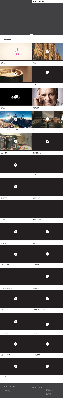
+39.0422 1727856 (7, 391)
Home (47, 387)
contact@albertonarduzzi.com (9, 392)
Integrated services (49, 390)
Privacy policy (49, 393)
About (47, 389)
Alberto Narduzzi (39, 1)
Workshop (48, 391)
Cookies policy (49, 394)
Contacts (48, 395)
